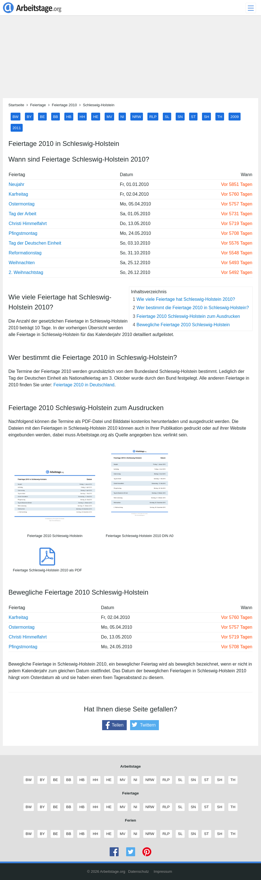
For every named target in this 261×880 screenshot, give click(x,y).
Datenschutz (138, 871)
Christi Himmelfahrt (28, 223)
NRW (136, 116)
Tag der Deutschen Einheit (35, 243)
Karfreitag (18, 194)
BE (42, 116)
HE (95, 116)
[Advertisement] (130, 59)
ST (193, 116)
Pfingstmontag (23, 233)
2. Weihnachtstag (26, 272)
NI (122, 116)
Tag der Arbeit (22, 213)
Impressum (163, 871)
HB (69, 116)
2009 (235, 116)
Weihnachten (22, 262)
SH (206, 116)
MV (109, 116)
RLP (153, 116)
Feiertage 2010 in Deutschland (83, 384)
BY (29, 116)
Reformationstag (25, 252)
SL (167, 116)
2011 (17, 128)
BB (55, 116)
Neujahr (16, 184)
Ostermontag (21, 204)
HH (82, 116)
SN (180, 116)
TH (219, 116)
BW (15, 116)
